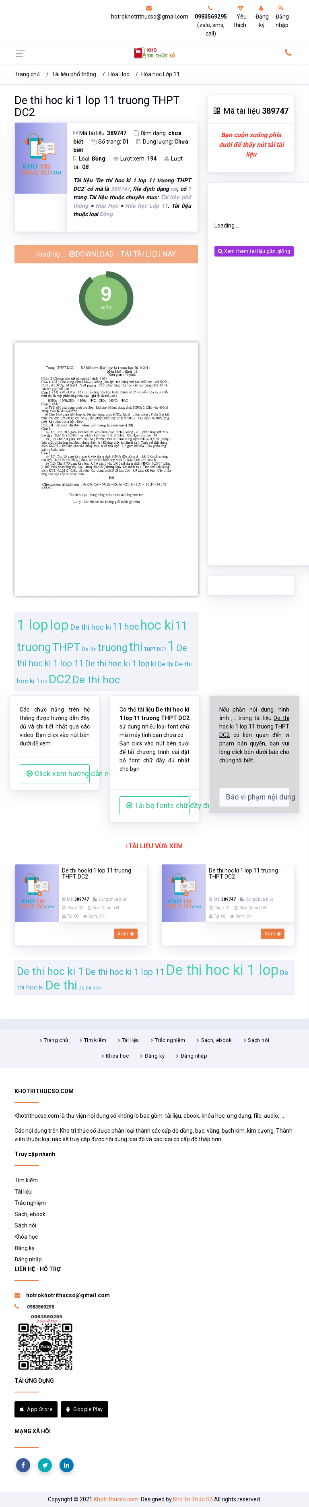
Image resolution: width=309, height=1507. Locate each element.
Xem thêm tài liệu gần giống (254, 251)
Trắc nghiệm (170, 1040)
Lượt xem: (135, 158)
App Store (36, 1409)
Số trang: (110, 141)
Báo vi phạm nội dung (257, 797)
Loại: (89, 158)
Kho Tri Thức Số (193, 1499)
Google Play (84, 1409)
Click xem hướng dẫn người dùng (58, 774)
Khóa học (117, 1056)
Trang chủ (27, 74)
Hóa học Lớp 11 (160, 74)
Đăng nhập (282, 16)
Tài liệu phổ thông (74, 74)
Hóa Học (118, 74)
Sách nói (258, 1040)
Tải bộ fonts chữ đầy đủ (158, 806)
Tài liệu (130, 1040)
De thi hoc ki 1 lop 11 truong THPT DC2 (96, 106)
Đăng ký (262, 16)
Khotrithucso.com (116, 1499)
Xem (125, 934)
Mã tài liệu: (99, 133)
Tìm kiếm (95, 1040)
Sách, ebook (216, 1040)
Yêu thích (240, 16)
